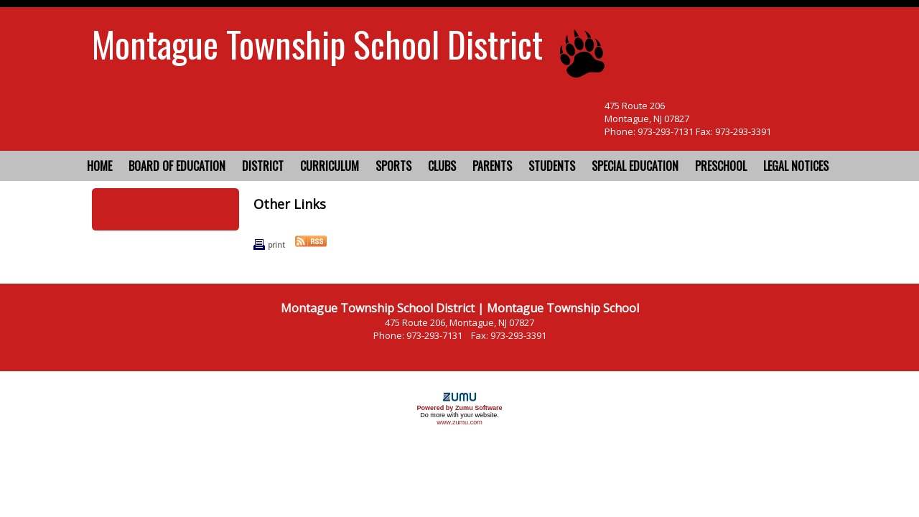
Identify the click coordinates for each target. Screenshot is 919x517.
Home (99, 165)
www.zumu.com (459, 422)
